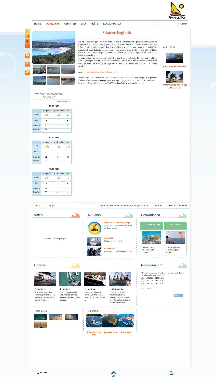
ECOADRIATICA (112, 23)
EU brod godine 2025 (113, 241)
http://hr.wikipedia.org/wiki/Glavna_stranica (101, 72)
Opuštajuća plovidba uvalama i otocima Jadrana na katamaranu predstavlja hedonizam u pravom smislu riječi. (120, 297)
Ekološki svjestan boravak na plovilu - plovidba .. (174, 249)
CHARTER (70, 23)
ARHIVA (158, 205)
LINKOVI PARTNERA (177, 205)
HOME (37, 23)
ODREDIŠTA (53, 23)
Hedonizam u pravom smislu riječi (118, 251)
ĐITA (83, 23)
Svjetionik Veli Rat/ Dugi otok (175, 86)
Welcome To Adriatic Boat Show (177, 10)
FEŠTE (94, 23)
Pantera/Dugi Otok (175, 66)
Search (183, 24)
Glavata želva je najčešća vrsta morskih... (148, 249)
